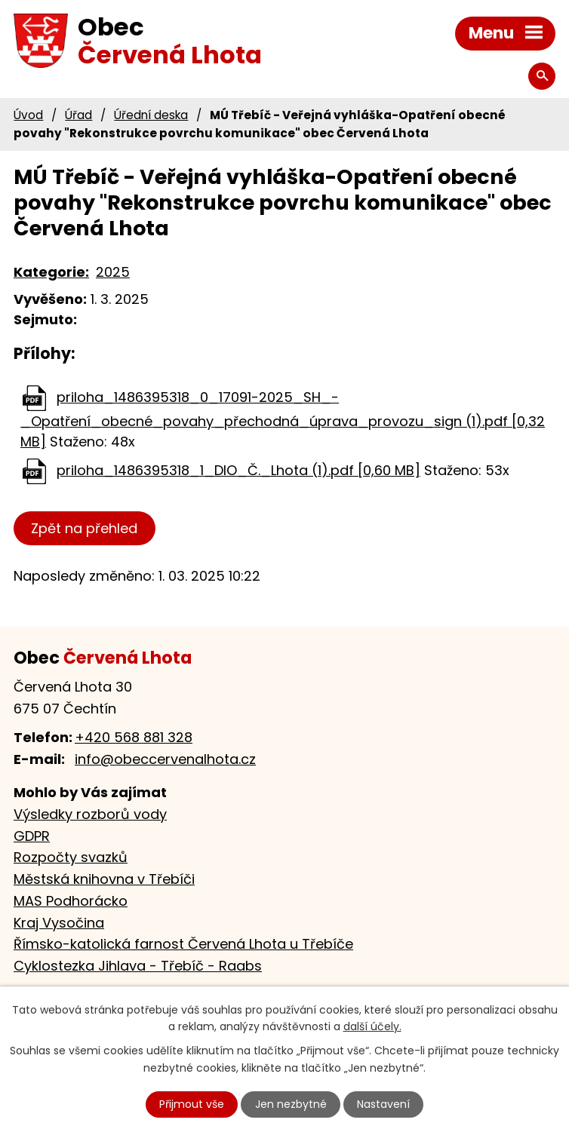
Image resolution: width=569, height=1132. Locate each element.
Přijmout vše (191, 1104)
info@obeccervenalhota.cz (165, 759)
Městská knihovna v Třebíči (104, 879)
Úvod (28, 115)
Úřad (78, 115)
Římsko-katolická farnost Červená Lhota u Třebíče (183, 943)
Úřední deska (151, 115)
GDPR (32, 836)
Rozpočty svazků (71, 857)
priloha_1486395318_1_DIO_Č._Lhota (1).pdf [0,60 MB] (238, 470)
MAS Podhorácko (71, 900)
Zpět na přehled (84, 528)
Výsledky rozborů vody (90, 814)
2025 (113, 271)
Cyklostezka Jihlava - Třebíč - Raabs (138, 965)
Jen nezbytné (291, 1104)
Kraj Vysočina (59, 922)
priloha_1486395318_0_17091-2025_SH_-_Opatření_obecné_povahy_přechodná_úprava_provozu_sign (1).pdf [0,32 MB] (282, 419)
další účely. (372, 1027)
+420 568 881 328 (133, 737)
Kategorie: (51, 271)
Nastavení (383, 1104)
